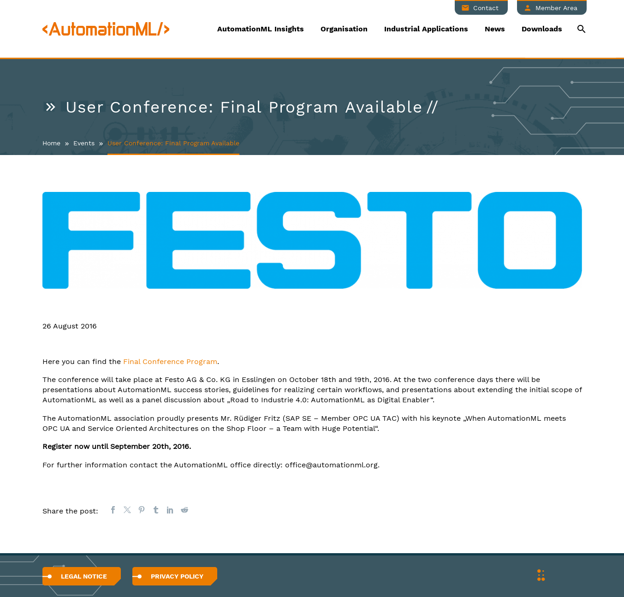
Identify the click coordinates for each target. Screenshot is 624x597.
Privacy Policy (177, 576)
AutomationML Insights (260, 28)
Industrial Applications (426, 28)
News (495, 28)
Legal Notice (84, 576)
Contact (486, 8)
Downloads (542, 28)
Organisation (344, 28)
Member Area (556, 8)
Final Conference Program (170, 361)
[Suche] (581, 29)
